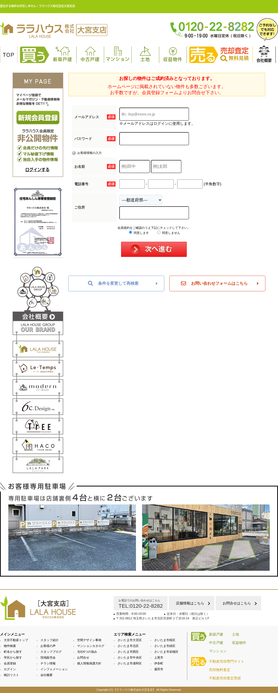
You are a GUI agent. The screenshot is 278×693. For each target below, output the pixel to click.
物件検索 (10, 646)
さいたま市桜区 (164, 640)
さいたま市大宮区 (130, 640)
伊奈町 (158, 663)
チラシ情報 (48, 663)
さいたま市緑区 (164, 646)
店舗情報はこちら (190, 603)
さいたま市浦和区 (130, 663)
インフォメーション (54, 669)
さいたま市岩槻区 (166, 652)
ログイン (10, 669)
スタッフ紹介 (49, 640)
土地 (145, 54)
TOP (9, 55)
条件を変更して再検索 (113, 283)
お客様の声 (48, 646)
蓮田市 (158, 669)
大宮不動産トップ (16, 640)
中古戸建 (90, 54)
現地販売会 (48, 657)
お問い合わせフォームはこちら (214, 283)
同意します (139, 233)
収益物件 (172, 54)
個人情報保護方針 (89, 663)
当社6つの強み (87, 652)
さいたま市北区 (128, 646)
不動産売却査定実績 (225, 678)
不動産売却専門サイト (226, 661)
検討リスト (11, 675)
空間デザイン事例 (89, 640)
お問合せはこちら (237, 603)
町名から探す (13, 652)
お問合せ (83, 657)
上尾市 (158, 657)
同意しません (168, 233)
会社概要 (264, 54)
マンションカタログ (90, 646)
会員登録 (10, 663)
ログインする (37, 170)
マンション (118, 54)
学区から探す (13, 657)
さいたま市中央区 (130, 657)
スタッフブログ (51, 652)
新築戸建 (62, 54)
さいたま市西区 (128, 652)
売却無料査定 (219, 670)
